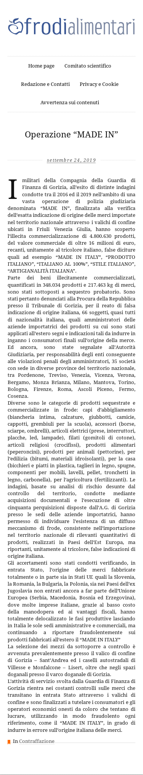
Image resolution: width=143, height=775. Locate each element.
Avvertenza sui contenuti (69, 102)
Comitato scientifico (87, 66)
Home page (41, 66)
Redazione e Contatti (45, 84)
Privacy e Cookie (99, 84)
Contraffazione (37, 741)
